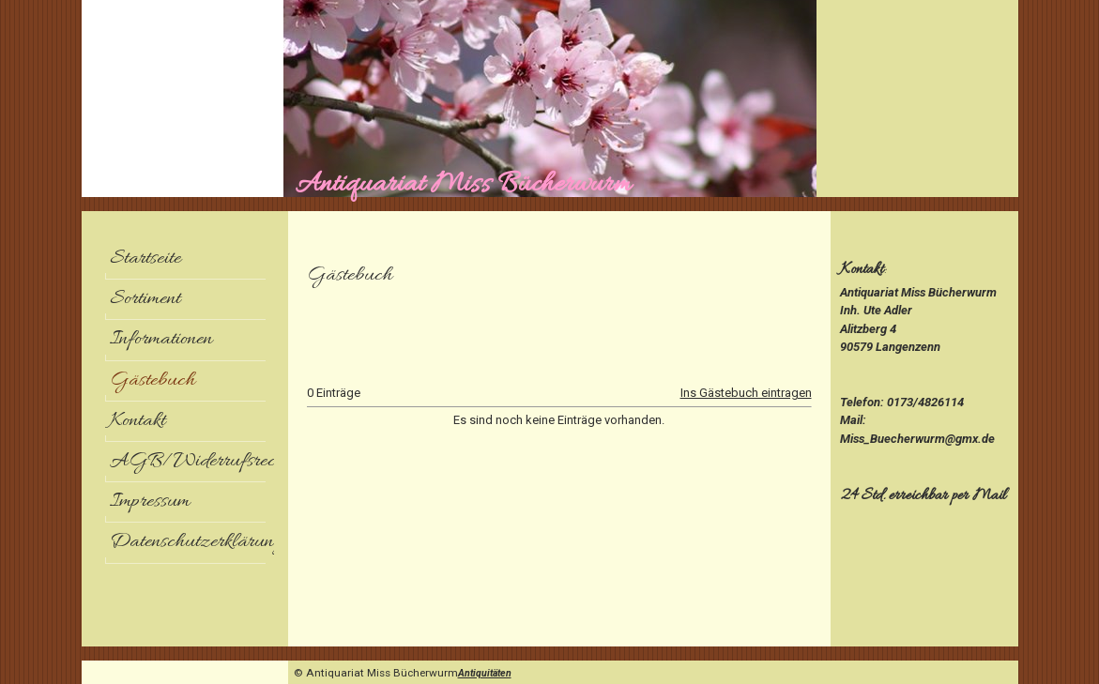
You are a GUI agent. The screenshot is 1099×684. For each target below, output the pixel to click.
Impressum (150, 502)
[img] (550, 98)
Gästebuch (152, 381)
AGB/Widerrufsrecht (192, 462)
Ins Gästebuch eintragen (746, 393)
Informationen (161, 340)
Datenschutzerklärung (192, 542)
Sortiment (145, 299)
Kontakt (137, 421)
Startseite (145, 259)
